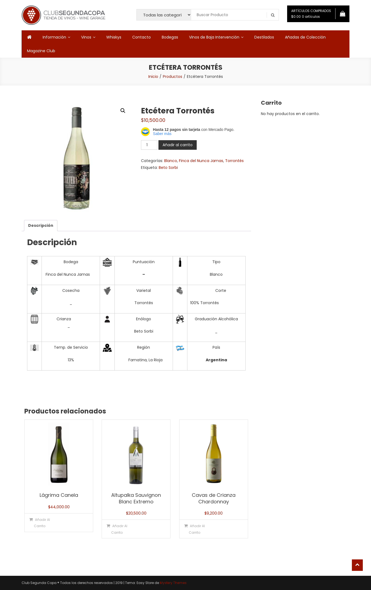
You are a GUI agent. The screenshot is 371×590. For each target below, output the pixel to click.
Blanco (170, 160)
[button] (123, 111)
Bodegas (170, 37)
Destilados (264, 37)
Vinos (86, 37)
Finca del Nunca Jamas (201, 160)
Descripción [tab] (40, 225)
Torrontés (234, 160)
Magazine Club (41, 51)
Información (54, 37)
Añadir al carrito (178, 145)
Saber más (162, 133)
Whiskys (113, 37)
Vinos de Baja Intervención (214, 37)
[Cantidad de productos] (149, 145)
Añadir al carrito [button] (42, 522)
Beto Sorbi (168, 167)
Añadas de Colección (305, 37)
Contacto (141, 37)
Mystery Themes (173, 582)
